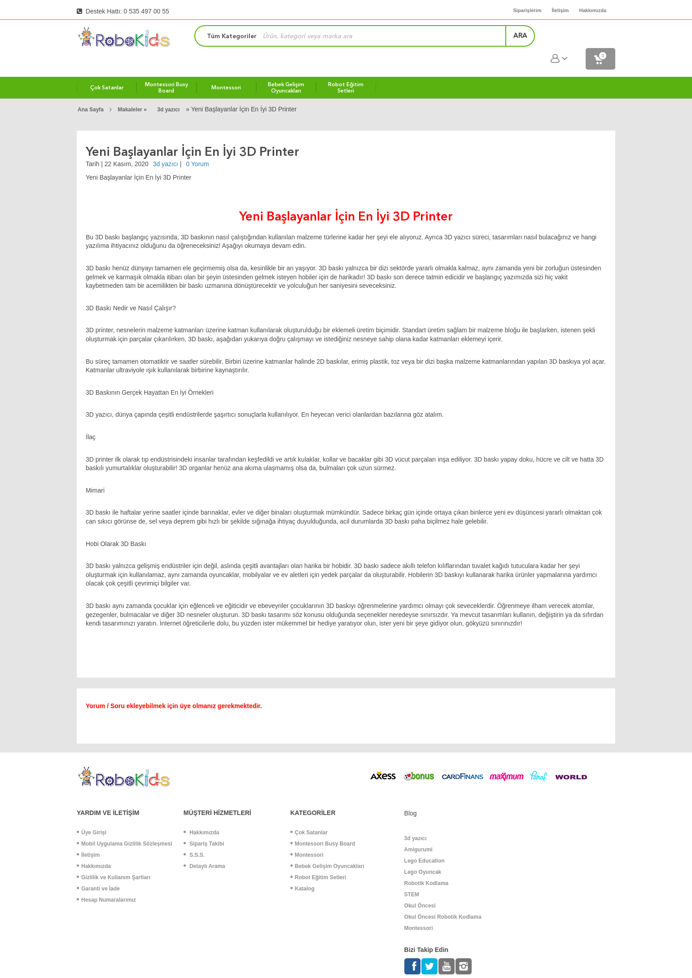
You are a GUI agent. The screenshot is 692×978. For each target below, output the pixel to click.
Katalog (302, 870)
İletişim (88, 836)
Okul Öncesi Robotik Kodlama (443, 898)
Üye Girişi (91, 814)
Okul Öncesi (420, 887)
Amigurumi (418, 831)
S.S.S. (194, 836)
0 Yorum (197, 145)
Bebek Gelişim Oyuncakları (327, 847)
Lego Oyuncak (423, 853)
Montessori (307, 836)
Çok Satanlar (309, 814)
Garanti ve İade (98, 870)
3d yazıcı (168, 91)
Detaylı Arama (204, 847)
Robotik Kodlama (426, 864)
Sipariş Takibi (204, 825)
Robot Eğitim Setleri (318, 858)
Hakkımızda (94, 847)
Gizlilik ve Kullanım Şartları (113, 858)
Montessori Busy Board (322, 825)
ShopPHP (665, 969)
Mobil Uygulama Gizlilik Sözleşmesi (124, 825)
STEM (411, 875)
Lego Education (424, 842)
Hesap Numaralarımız (106, 881)
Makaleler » (133, 91)
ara (501, 38)
